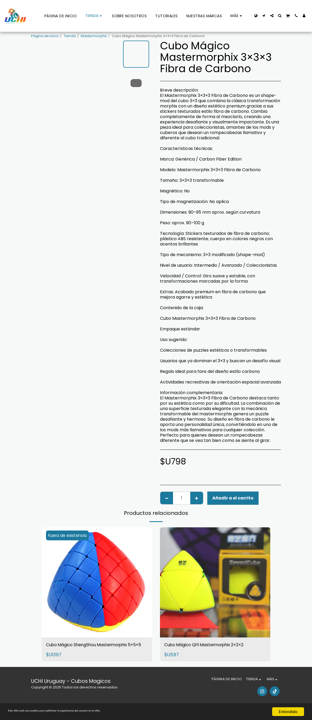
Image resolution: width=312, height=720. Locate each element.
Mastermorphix (94, 36)
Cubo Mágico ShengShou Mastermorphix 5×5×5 (78, 649)
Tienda (70, 36)
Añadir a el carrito (233, 498)
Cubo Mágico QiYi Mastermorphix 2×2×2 (214, 645)
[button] (264, 16)
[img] (97, 582)
